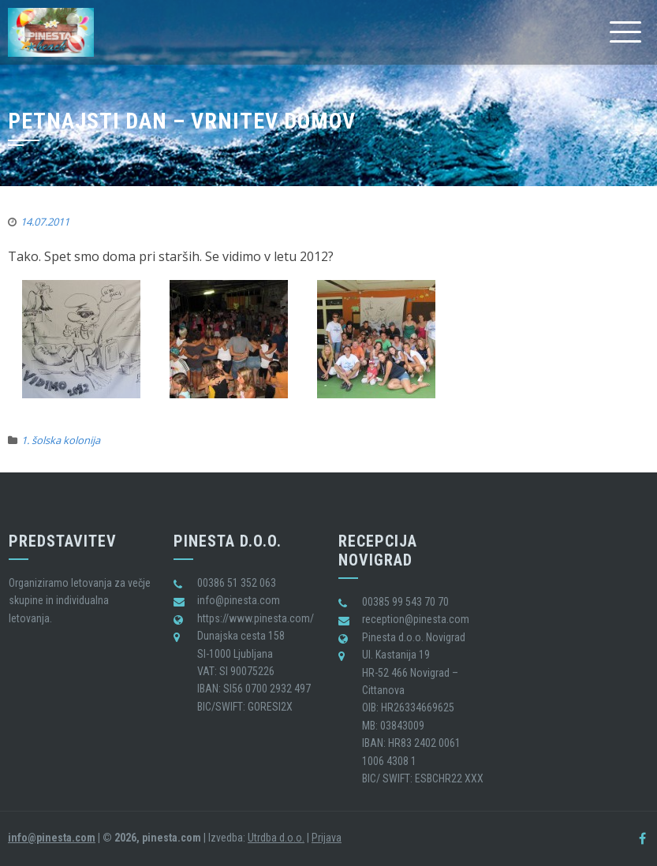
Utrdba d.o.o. (276, 837)
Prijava (327, 837)
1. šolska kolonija (60, 440)
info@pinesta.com (51, 837)
